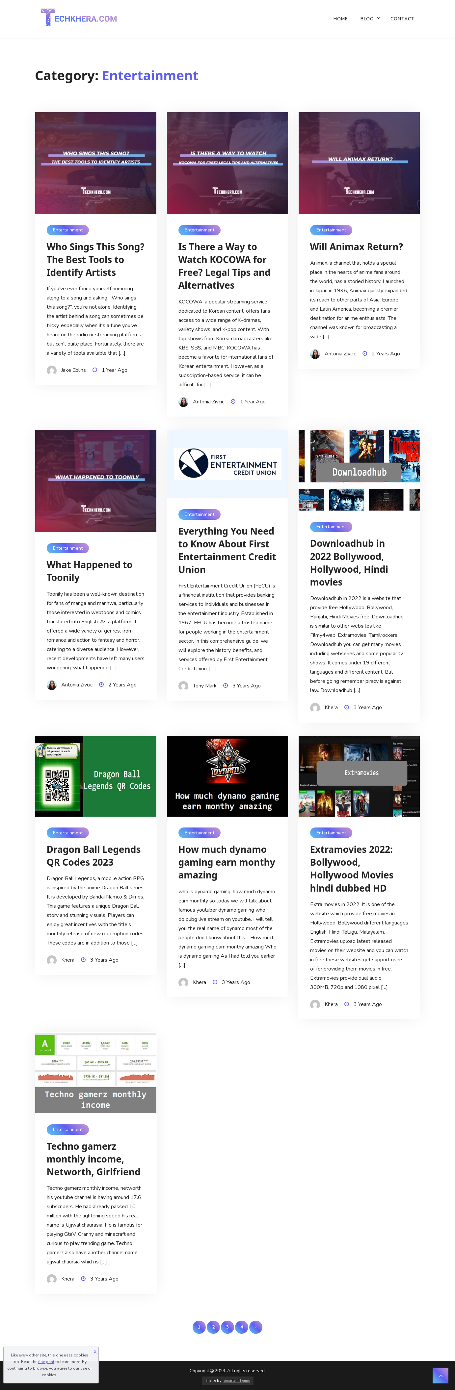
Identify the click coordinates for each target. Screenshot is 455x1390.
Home (341, 19)
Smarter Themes (237, 1380)
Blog (367, 19)
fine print (46, 1361)
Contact (402, 19)
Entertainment (68, 230)
